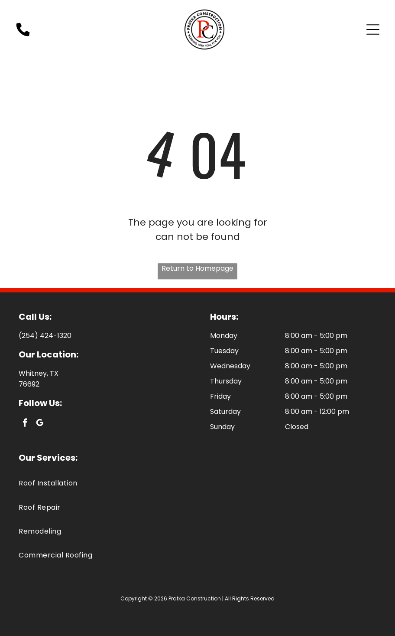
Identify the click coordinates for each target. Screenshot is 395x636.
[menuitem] (197, 483)
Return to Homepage (197, 268)
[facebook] (25, 423)
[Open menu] (372, 29)
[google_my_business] (39, 423)
